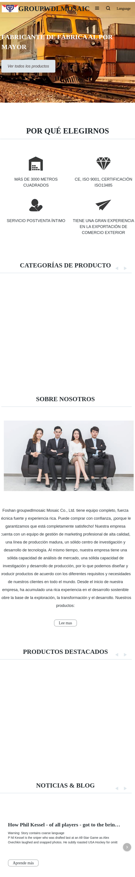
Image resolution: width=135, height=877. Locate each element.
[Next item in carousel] (127, 871)
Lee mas (61, 623)
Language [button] (124, 8)
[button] (97, 8)
